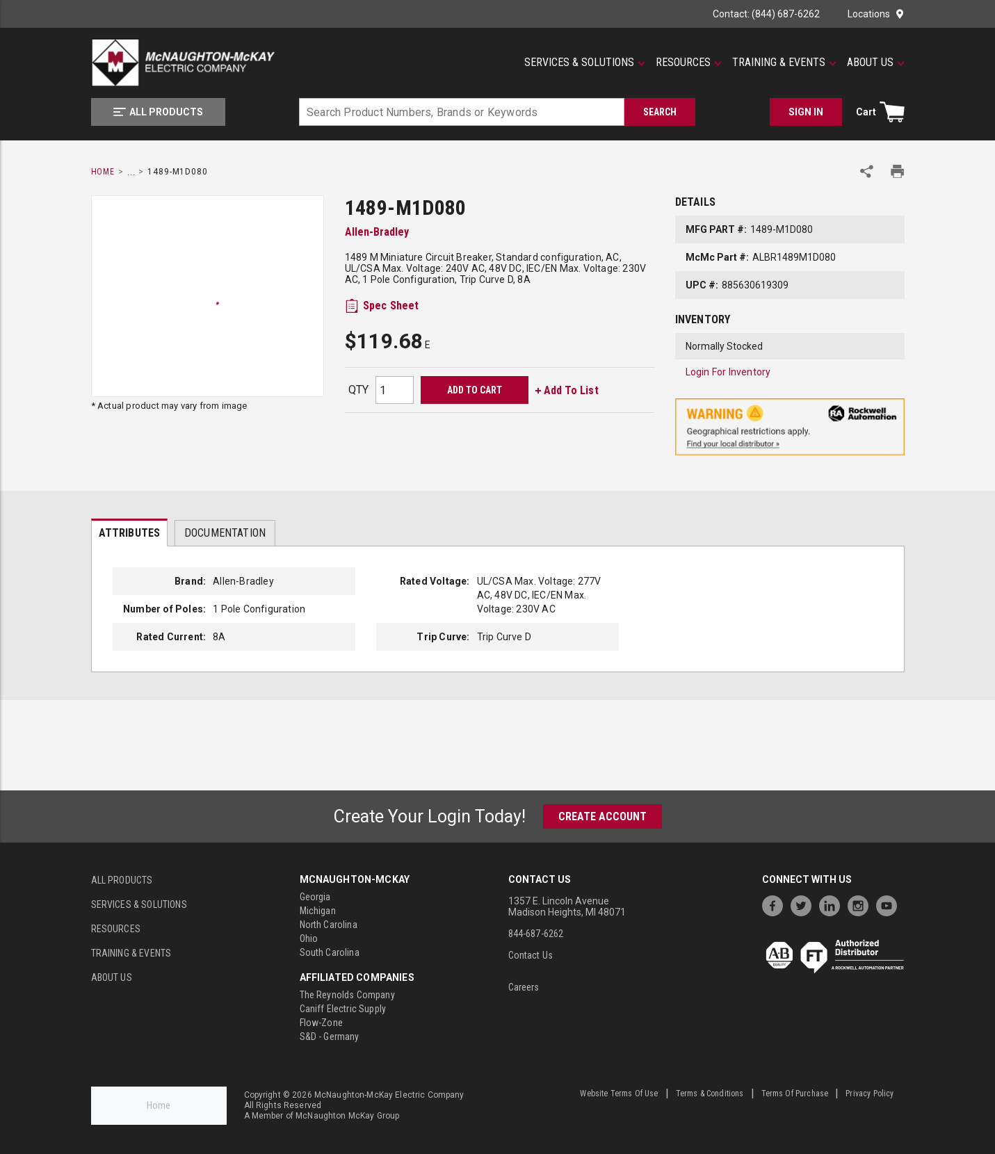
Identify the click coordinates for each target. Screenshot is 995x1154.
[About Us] (876, 62)
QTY (358, 389)
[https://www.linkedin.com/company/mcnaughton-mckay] (833, 904)
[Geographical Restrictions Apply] (790, 427)
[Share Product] (866, 171)
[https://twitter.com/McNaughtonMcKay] (804, 904)
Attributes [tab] (130, 532)
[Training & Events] (784, 62)
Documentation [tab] (225, 532)
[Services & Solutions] (584, 62)
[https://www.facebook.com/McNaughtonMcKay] (776, 904)
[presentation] (129, 532)
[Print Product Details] (897, 171)
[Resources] (689, 62)
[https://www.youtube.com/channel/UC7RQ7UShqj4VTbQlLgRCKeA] (890, 904)
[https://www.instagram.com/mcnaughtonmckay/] (861, 904)
